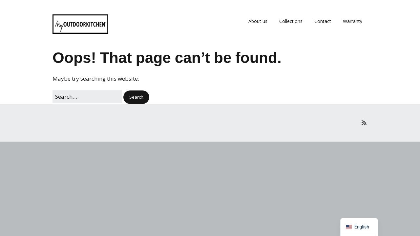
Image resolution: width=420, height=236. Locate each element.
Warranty (352, 21)
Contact (322, 21)
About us (257, 21)
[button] (136, 97)
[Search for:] (87, 96)
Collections (291, 21)
